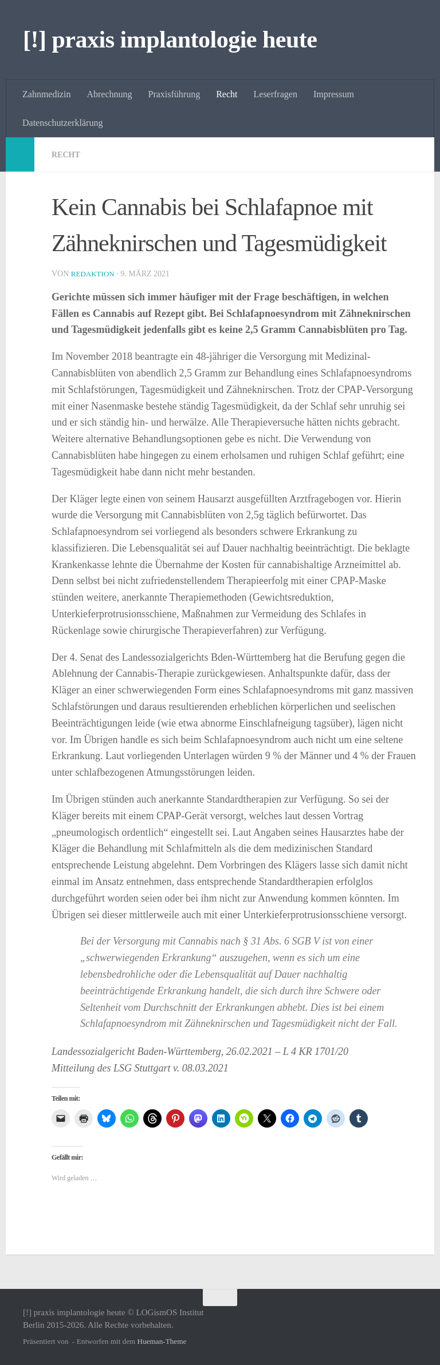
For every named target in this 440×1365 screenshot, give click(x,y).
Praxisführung (174, 94)
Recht (226, 94)
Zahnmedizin (46, 94)
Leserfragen (275, 94)
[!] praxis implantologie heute (170, 39)
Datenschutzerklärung (62, 123)
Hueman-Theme (162, 1340)
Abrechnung (109, 94)
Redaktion (94, 273)
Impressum (333, 94)
